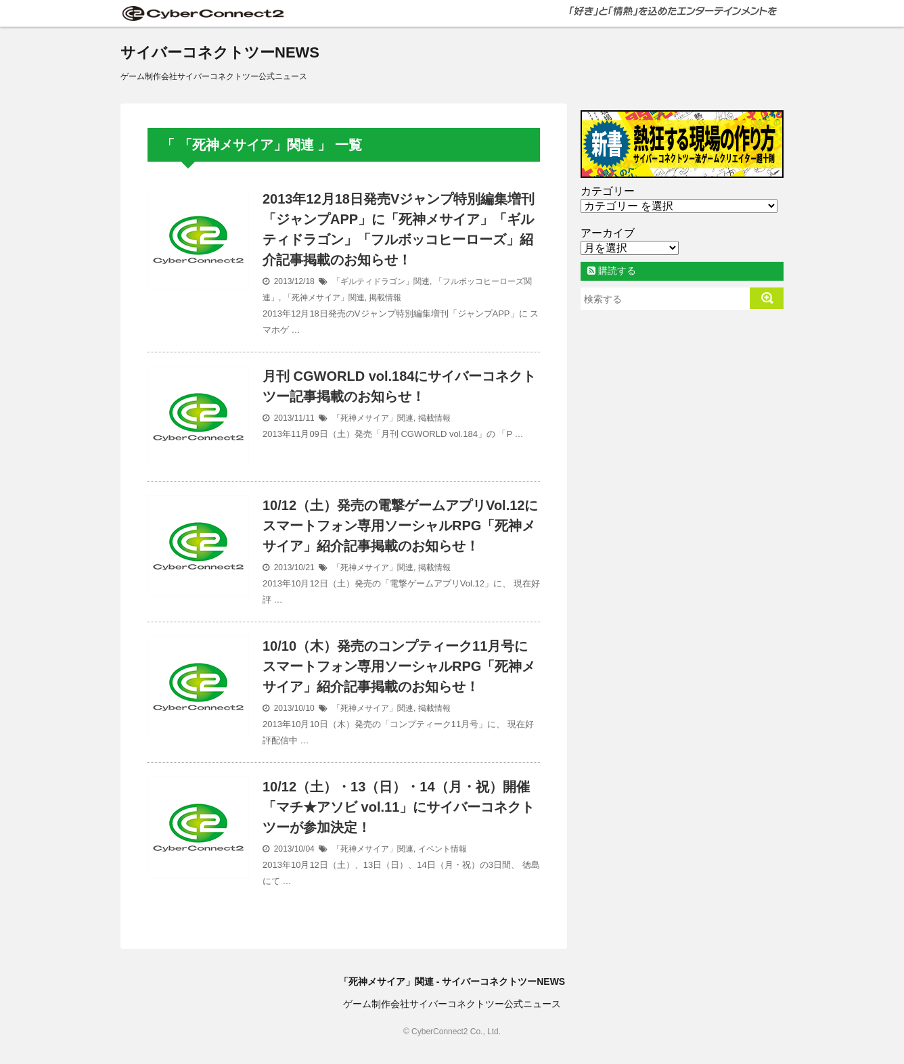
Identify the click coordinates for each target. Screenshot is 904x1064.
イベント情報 (442, 849)
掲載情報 (385, 297)
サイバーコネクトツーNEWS (219, 52)
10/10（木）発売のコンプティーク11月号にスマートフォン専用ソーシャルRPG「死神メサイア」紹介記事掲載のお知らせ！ (399, 666)
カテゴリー (608, 191)
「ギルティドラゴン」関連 (381, 281)
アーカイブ (608, 233)
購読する (611, 270)
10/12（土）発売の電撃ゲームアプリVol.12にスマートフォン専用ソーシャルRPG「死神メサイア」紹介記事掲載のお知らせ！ (400, 525)
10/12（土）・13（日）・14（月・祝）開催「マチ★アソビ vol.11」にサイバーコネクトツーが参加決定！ (399, 807)
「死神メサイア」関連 (324, 297)
